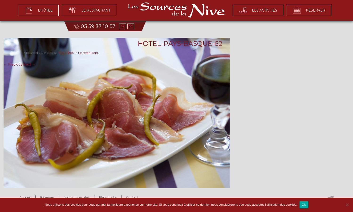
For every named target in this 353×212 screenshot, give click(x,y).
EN (123, 26)
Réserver (47, 197)
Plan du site (108, 197)
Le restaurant (88, 53)
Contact (132, 197)
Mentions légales (76, 197)
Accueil (25, 197)
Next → (29, 64)
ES (131, 26)
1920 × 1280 (66, 53)
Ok (304, 204)
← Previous (13, 64)
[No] (347, 204)
